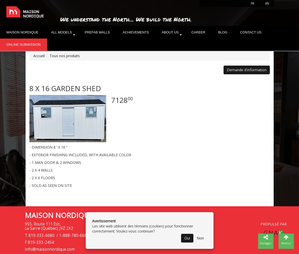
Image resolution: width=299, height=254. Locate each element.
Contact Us (250, 32)
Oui (187, 238)
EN (267, 3)
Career (198, 32)
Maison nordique (22, 32)
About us (170, 32)
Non (200, 238)
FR (252, 3)
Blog (222, 32)
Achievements (136, 32)
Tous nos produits (65, 55)
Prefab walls (97, 32)
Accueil (39, 55)
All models (61, 32)
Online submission (23, 44)
